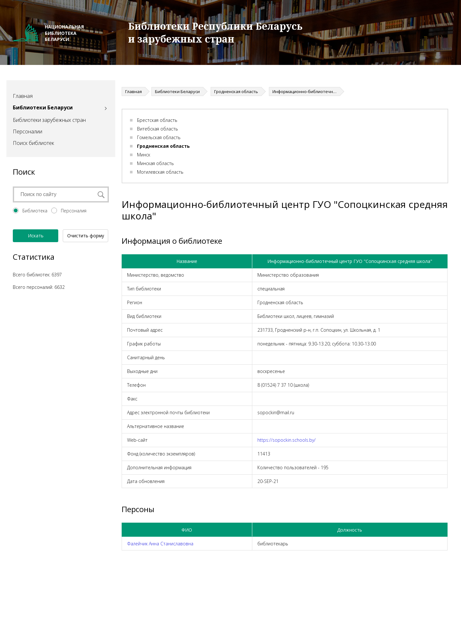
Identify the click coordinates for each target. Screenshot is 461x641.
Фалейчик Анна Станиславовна (160, 544)
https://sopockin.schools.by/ (286, 440)
